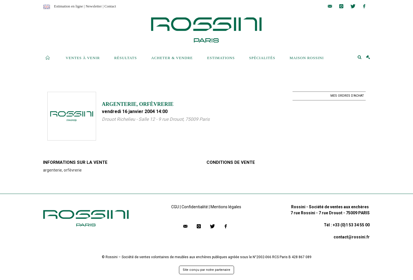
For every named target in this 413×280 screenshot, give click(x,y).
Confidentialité (195, 207)
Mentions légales (226, 207)
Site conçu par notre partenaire (206, 270)
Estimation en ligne (68, 6)
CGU (175, 207)
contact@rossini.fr (352, 237)
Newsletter (93, 6)
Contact (110, 6)
